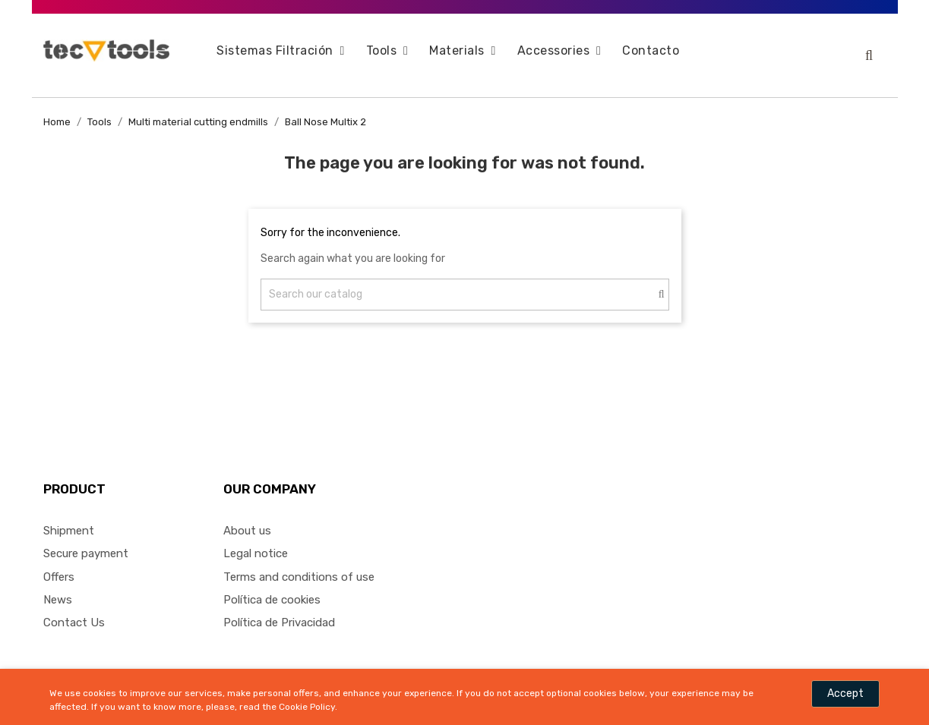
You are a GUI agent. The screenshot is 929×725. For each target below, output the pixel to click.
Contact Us (74, 612)
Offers (58, 566)
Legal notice (255, 543)
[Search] (465, 285)
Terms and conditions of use (298, 566)
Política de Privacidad (279, 612)
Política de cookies (272, 590)
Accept (845, 693)
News (57, 590)
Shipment (68, 521)
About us (247, 521)
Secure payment (85, 543)
